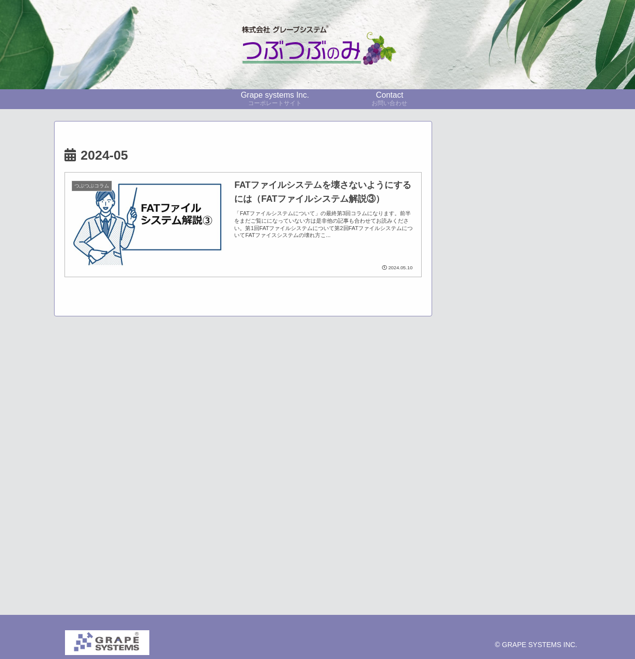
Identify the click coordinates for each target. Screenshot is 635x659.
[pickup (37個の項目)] (477, 383)
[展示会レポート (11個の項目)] (511, 416)
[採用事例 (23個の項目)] (511, 400)
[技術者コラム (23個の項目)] (536, 383)
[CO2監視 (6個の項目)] (511, 433)
